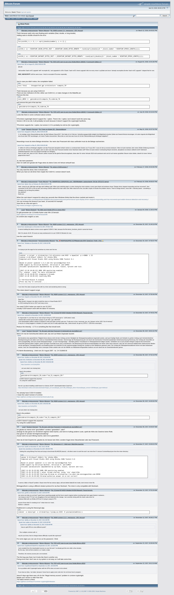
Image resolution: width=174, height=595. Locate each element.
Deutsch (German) (32, 129)
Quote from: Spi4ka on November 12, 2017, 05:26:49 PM (36, 524)
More (35, 18)
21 (55, 27)
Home (8, 18)
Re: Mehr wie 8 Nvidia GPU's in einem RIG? (51, 209)
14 (41, 27)
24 (60, 27)
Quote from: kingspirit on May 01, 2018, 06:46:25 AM (32, 131)
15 (43, 27)
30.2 (27, 16)
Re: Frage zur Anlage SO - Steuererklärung (52, 129)
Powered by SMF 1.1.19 (76, 591)
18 (49, 27)
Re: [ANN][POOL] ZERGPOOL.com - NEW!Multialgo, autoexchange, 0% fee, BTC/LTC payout (79, 181)
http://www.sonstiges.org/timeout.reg (29, 205)
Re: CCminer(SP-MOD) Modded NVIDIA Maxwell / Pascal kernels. (72, 313)
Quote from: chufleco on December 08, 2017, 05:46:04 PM (34, 357)
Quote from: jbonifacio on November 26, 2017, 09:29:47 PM (36, 449)
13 (39, 27)
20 (53, 27)
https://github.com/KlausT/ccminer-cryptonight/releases (36, 581)
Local (23, 129)
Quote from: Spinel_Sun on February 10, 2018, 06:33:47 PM (34, 184)
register (28, 12)
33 (77, 27)
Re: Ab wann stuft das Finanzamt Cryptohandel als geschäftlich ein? (60, 331)
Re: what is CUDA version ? (59, 167)
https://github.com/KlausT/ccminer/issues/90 (32, 214)
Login (23, 18)
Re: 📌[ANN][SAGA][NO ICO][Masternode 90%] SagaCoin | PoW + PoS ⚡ (80, 240)
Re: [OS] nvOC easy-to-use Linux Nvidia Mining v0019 (68, 543)
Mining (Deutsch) (31, 209)
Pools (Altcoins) (43, 181)
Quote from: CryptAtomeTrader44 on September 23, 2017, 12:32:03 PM (38, 545)
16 (45, 27)
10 (34, 27)
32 (75, 27)
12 (38, 27)
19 (51, 27)
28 (68, 27)
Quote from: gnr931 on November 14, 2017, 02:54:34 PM (34, 492)
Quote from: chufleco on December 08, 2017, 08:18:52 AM (36, 362)
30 (72, 27)
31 (74, 27)
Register (29, 18)
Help (12, 18)
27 (66, 27)
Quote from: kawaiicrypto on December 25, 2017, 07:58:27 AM (35, 227)
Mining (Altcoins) (44, 30)
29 (70, 27)
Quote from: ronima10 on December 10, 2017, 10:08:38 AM (34, 315)
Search (18, 18)
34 (79, 27)
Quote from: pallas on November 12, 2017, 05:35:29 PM (34, 522)
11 (36, 27)
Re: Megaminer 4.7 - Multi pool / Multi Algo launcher (67, 444)
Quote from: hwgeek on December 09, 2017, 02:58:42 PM (34, 297)
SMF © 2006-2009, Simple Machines (95, 591)
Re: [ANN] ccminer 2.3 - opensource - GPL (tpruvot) (67, 30)
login (22, 12)
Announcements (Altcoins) (47, 240)
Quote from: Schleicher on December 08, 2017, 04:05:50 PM (36, 359)
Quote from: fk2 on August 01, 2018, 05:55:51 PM (31, 64)
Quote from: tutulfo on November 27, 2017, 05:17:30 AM (33, 446)
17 (47, 27)
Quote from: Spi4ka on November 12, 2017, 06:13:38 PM (33, 520)
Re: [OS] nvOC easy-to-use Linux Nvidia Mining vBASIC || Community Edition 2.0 (76, 62)
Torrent (31, 16)
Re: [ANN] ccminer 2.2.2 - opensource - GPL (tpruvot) (67, 224)
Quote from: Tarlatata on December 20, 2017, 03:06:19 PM (34, 243)
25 (62, 27)
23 (58, 27)
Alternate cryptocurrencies (29, 30)
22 (57, 27)
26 (64, 27)
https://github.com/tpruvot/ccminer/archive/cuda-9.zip (35, 397)
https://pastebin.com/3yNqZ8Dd (30, 364)
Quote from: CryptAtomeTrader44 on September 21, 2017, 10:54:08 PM (38, 565)
